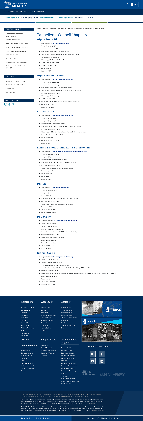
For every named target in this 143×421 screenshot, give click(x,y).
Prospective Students (27, 307)
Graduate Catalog (46, 318)
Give (110, 418)
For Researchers (26, 350)
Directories (46, 418)
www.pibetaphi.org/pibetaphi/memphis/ (65, 221)
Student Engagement (12, 18)
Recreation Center (67, 315)
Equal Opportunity (90, 403)
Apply (88, 418)
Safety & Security (102, 418)
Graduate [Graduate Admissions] (24, 313)
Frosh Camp (79, 18)
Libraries (44, 310)
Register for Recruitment (16, 81)
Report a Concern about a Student (16, 67)
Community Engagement (29, 18)
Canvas (23, 418)
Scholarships (25, 325)
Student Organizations (65, 18)
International (25, 318)
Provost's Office (46, 307)
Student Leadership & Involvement (24, 11)
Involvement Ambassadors (16, 62)
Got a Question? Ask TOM (34, 394)
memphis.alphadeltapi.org (60, 43)
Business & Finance (67, 353)
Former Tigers (65, 320)
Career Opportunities (68, 356)
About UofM (25, 333)
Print (22, 394)
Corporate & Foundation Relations (48, 354)
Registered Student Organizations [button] (14, 35)
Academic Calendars (47, 320)
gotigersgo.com (66, 307)
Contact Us (91, 18)
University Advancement (69, 366)
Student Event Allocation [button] (17, 44)
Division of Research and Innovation (29, 346)
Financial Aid (25, 323)
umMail (29, 418)
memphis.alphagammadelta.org (62, 79)
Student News (11, 58)
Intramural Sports (66, 313)
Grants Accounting (27, 363)
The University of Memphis (29, 396)
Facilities (64, 323)
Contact (116, 418)
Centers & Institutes (27, 353)
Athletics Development (48, 350)
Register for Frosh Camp (15, 85)
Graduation (44, 325)
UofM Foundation (66, 384)
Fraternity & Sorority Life (48, 18)
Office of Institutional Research (27, 370)
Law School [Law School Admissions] (24, 315)
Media (63, 328)
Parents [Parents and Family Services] (23, 320)
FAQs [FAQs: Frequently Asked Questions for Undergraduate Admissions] (22, 330)
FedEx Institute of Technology (26, 357)
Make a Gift (44, 345)
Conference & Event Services (67, 359)
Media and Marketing (68, 379)
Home (39, 29)
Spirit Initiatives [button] (13, 40)
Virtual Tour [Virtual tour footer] (24, 336)
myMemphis (37, 418)
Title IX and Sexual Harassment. (96, 410)
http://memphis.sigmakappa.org (62, 257)
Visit (93, 418)
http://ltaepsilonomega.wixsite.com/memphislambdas (69, 151)
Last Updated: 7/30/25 (94, 394)
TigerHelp (64, 376)
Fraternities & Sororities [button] (17, 51)
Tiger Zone (10, 88)
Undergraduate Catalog (48, 315)
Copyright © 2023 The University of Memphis (58, 394)
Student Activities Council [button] (17, 47)
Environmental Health (28, 366)
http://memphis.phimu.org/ (60, 187)
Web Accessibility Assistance (78, 396)
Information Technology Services (68, 372)
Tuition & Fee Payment (28, 328)
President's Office (66, 348)
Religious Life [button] (12, 55)
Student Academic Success (70, 381)
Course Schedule (46, 323)
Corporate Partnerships (68, 363)
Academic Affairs (66, 350)
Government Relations (68, 368)
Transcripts (44, 313)
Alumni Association (47, 348)
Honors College (46, 328)
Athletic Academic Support (69, 318)
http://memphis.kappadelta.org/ (62, 115)
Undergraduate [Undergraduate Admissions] (25, 310)
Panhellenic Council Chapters (94, 29)
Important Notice (79, 394)
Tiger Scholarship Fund (68, 325)
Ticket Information (67, 310)
